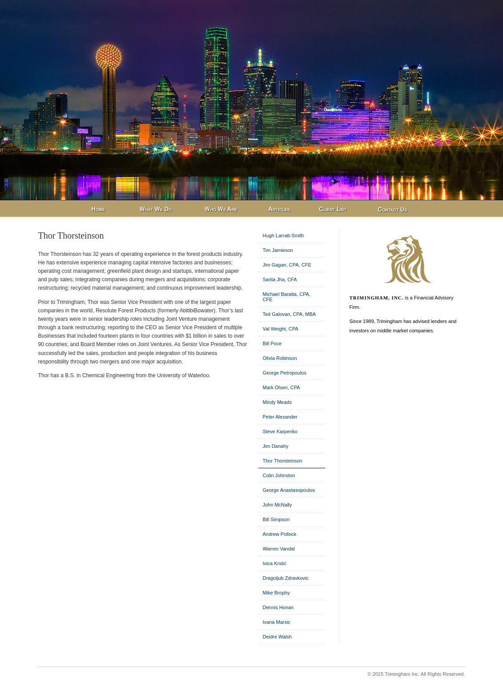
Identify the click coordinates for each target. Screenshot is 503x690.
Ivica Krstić (274, 563)
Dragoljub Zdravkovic (286, 578)
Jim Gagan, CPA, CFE (287, 264)
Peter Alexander (280, 416)
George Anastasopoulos (289, 490)
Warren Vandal (279, 548)
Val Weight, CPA (280, 328)
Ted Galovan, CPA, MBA (289, 314)
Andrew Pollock (280, 534)
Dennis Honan (278, 607)
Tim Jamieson (278, 250)
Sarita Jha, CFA (280, 279)
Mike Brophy (276, 592)
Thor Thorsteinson (282, 460)
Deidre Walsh (277, 636)
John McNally (277, 504)
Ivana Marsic (276, 622)
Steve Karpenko (280, 431)
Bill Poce (272, 343)
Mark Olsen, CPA (281, 387)
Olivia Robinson (280, 358)
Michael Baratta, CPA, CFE (286, 296)
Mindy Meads (277, 402)
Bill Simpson (276, 519)
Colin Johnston (279, 475)
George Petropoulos (284, 372)
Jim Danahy (276, 446)
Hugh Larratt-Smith (283, 235)
